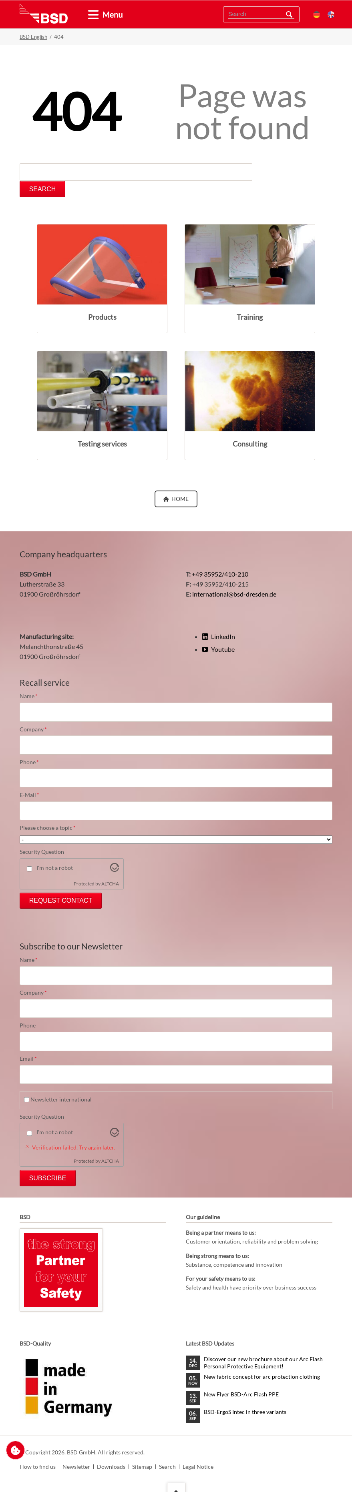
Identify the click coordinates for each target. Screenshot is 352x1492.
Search (289, 14)
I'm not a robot (54, 867)
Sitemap (142, 1466)
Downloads (111, 1466)
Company (33, 729)
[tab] (90, 15)
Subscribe (47, 1178)
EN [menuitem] (331, 14)
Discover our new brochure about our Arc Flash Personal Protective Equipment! (263, 1363)
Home (179, 498)
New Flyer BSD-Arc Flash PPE (241, 1394)
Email (33, 1058)
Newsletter (76, 1466)
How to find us (38, 1466)
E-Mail (33, 795)
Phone (33, 762)
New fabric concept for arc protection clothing (262, 1376)
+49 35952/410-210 (220, 574)
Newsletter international (61, 1099)
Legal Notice (198, 1466)
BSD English (33, 37)
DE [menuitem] (316, 14)
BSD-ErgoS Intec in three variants (245, 1411)
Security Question (42, 851)
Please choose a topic (48, 827)
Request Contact (61, 900)
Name (33, 696)
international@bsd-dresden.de (234, 594)
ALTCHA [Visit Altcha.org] (110, 884)
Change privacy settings (15, 1450)
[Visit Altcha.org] (114, 869)
